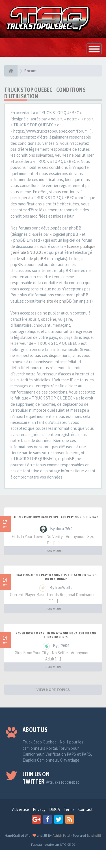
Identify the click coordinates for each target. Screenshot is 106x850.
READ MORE (53, 551)
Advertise (20, 809)
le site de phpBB (31, 258)
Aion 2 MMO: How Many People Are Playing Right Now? (56, 517)
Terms (69, 809)
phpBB (96, 835)
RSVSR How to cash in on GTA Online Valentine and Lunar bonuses (56, 635)
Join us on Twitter (51, 777)
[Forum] (11, 70)
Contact (85, 809)
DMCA (54, 809)
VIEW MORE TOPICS (53, 689)
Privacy (39, 809)
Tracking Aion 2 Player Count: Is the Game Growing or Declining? (56, 577)
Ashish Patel (61, 835)
